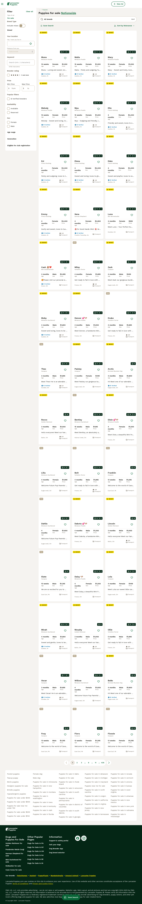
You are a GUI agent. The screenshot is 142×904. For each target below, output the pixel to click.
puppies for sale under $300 (18, 798)
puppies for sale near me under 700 (17, 807)
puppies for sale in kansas (121, 786)
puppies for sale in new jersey (94, 809)
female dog (37, 774)
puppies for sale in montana (44, 792)
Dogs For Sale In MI (35, 859)
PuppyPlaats (43, 876)
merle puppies (13, 782)
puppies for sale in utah (42, 810)
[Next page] (109, 762)
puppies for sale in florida (43, 814)
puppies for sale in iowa (42, 802)
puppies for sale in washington (40, 797)
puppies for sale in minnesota (45, 782)
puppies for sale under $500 (18, 802)
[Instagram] (84, 838)
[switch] (22, 29)
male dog (36, 778)
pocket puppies (13, 774)
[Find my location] (30, 96)
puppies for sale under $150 (18, 816)
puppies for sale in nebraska (122, 810)
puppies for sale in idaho (69, 774)
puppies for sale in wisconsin (71, 788)
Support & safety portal (58, 841)
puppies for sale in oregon (95, 796)
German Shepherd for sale (14, 854)
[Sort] (124, 25)
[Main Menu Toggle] (2, 4)
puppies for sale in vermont (122, 778)
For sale (12, 20)
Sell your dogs (55, 845)
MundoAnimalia (57, 876)
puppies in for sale (66, 778)
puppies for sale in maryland (96, 782)
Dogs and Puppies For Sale (15, 838)
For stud (24, 20)
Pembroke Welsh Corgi (15, 850)
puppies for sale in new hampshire (42, 787)
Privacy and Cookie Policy (43, 884)
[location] (21, 96)
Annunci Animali (71, 876)
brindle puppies (13, 790)
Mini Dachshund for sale (13, 861)
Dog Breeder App (56, 849)
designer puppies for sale (17, 786)
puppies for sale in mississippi (118, 815)
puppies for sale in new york (122, 806)
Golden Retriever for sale (14, 844)
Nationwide (68, 13)
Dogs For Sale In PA (35, 843)
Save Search (47, 26)
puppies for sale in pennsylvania (66, 799)
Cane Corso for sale (14, 870)
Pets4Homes (22, 876)
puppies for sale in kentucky (44, 806)
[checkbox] (8, 43)
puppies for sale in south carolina (69, 793)
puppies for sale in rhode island (69, 783)
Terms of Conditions (20, 884)
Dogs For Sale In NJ (35, 855)
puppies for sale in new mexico (120, 801)
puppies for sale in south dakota (69, 812)
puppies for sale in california (96, 800)
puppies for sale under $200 (18, 812)
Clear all (29, 12)
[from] (13, 141)
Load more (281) (26, 84)
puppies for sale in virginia (95, 804)
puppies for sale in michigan (96, 778)
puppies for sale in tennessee (97, 814)
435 (102, 763)
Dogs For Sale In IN (35, 863)
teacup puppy (12, 778)
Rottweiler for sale (13, 866)
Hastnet (33, 876)
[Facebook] (77, 838)
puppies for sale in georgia (69, 817)
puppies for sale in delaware (96, 774)
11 (95, 763)
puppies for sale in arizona (121, 782)
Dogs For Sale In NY (35, 847)
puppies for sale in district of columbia (70, 806)
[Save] (65, 58)
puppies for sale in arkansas (122, 796)
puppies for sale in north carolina (95, 791)
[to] (28, 141)
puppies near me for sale (95, 786)
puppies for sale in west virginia (120, 791)
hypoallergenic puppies (16, 794)
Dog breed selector (57, 853)
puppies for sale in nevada (121, 774)
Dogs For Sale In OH (35, 851)
